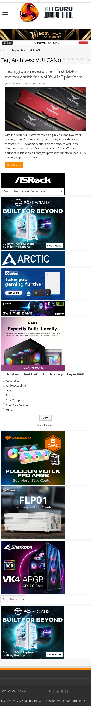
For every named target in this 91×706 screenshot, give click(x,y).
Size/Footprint (15, 400)
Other (9, 410)
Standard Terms (75, 701)
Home (4, 50)
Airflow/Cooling (16, 385)
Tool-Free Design (17, 405)
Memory (41, 83)
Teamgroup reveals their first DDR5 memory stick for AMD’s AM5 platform (43, 74)
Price (9, 395)
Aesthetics (12, 381)
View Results (45, 425)
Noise (9, 390)
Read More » (14, 165)
